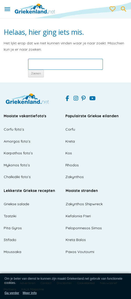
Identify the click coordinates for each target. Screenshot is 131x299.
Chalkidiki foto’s (17, 176)
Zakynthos (74, 176)
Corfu (70, 129)
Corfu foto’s (14, 129)
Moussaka (12, 251)
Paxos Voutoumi (80, 251)
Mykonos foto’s (17, 165)
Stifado (10, 239)
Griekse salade (16, 204)
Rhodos (72, 165)
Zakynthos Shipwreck (84, 204)
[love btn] (112, 9)
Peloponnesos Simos (84, 228)
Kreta (70, 141)
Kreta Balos (76, 239)
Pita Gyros (13, 228)
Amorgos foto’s (17, 141)
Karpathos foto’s (18, 153)
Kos (68, 153)
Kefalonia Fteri (78, 216)
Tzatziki (10, 216)
